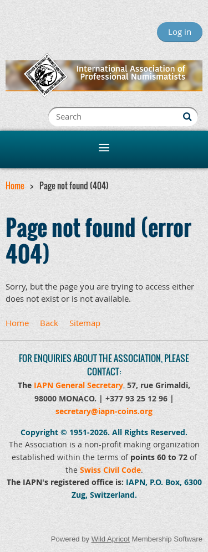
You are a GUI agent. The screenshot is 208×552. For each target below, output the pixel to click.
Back (49, 322)
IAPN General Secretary (78, 385)
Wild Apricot (111, 539)
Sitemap (84, 322)
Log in (179, 31)
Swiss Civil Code (110, 470)
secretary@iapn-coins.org (104, 411)
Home (15, 185)
